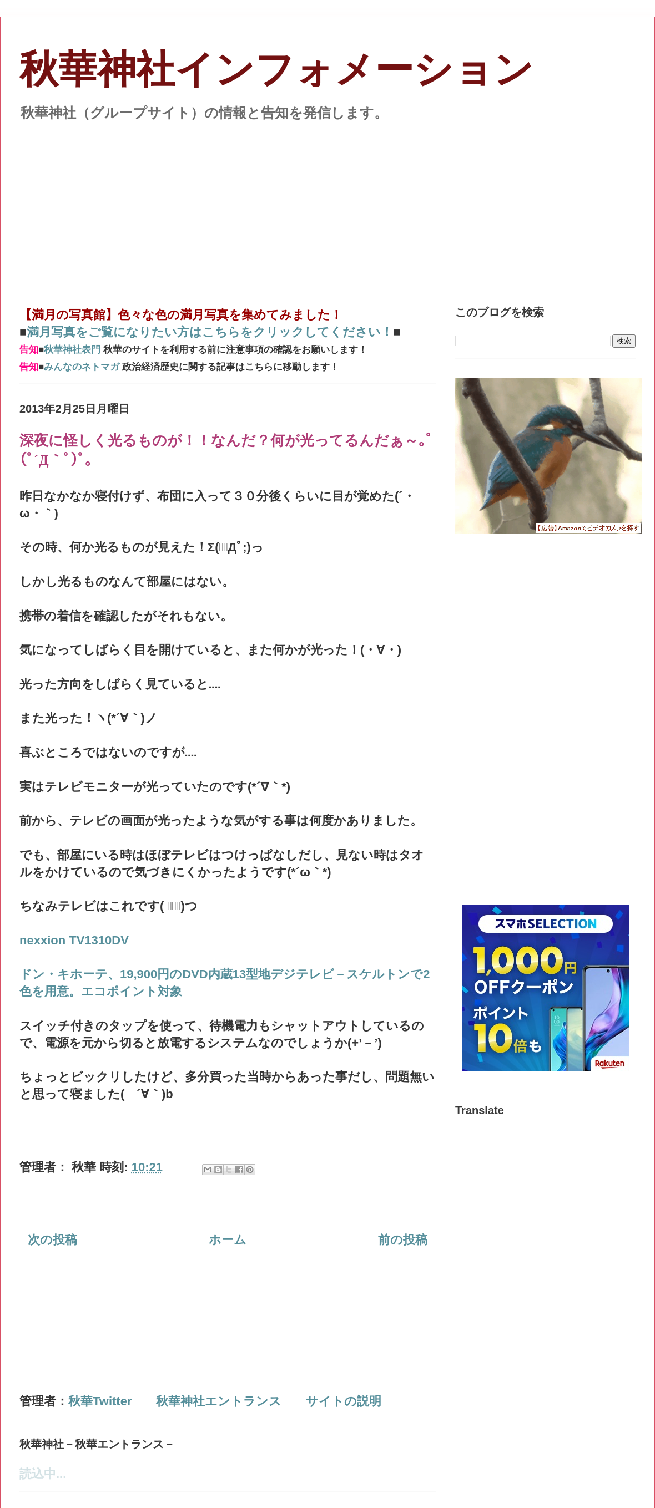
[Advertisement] (328, 207)
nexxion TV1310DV (74, 940)
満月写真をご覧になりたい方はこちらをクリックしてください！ (210, 332)
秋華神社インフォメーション (276, 69)
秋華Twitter (100, 1401)
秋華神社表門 (72, 349)
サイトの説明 (343, 1401)
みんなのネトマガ (81, 367)
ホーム (227, 1240)
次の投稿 (52, 1240)
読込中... (42, 1474)
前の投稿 (402, 1240)
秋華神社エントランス (218, 1401)
